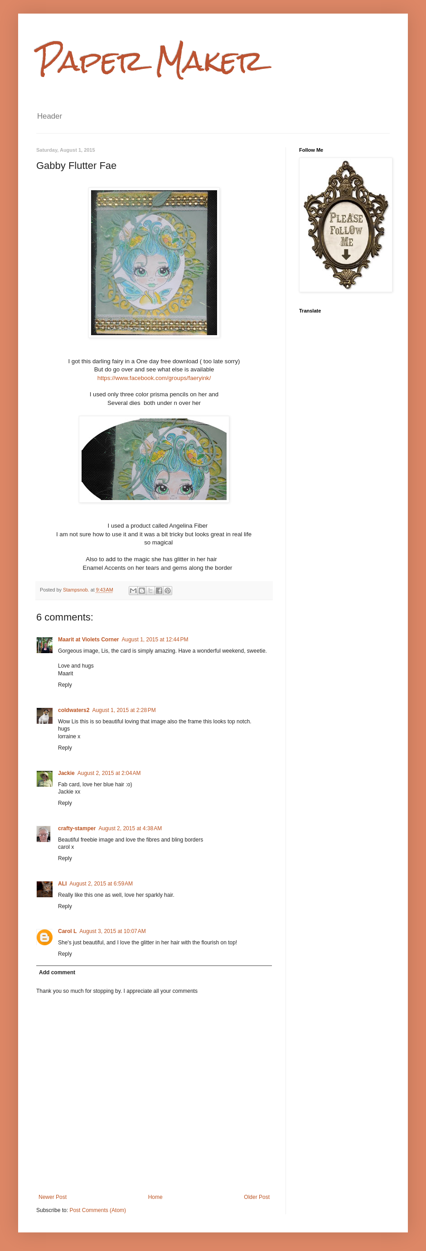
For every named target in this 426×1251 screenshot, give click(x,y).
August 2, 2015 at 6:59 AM (101, 884)
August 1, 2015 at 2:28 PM (123, 710)
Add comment (57, 972)
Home (155, 1197)
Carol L (67, 931)
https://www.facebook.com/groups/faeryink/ (154, 378)
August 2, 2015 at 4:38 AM (130, 828)
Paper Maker (150, 60)
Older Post (257, 1197)
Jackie (66, 773)
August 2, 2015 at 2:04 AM (109, 773)
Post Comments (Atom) (97, 1210)
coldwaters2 (73, 710)
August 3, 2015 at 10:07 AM (112, 931)
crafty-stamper (77, 828)
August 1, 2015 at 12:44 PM (154, 639)
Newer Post (53, 1197)
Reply (65, 685)
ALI (62, 884)
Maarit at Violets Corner (88, 639)
